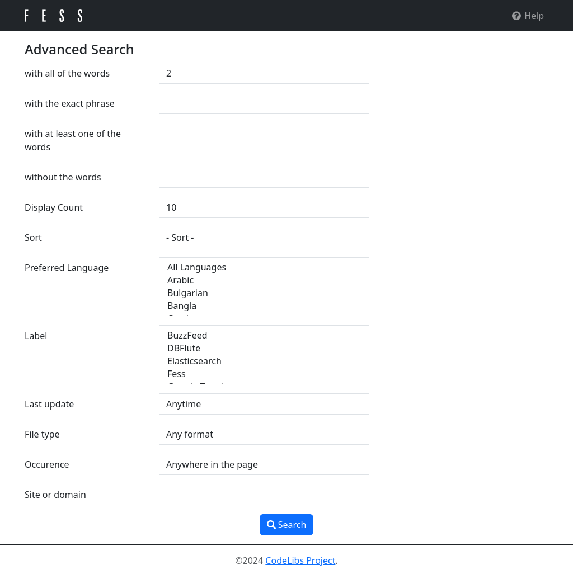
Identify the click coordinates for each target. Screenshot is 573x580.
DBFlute (264, 348)
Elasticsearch (264, 361)
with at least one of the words (73, 140)
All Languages (264, 267)
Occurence (47, 464)
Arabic (264, 280)
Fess (264, 374)
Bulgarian (264, 293)
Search (287, 525)
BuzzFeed (264, 335)
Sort (33, 237)
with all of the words (67, 73)
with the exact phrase (70, 103)
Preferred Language (67, 268)
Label (36, 336)
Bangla (264, 305)
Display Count (54, 207)
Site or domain (55, 494)
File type (42, 434)
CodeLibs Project (300, 560)
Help (527, 15)
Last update (49, 404)
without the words (63, 177)
